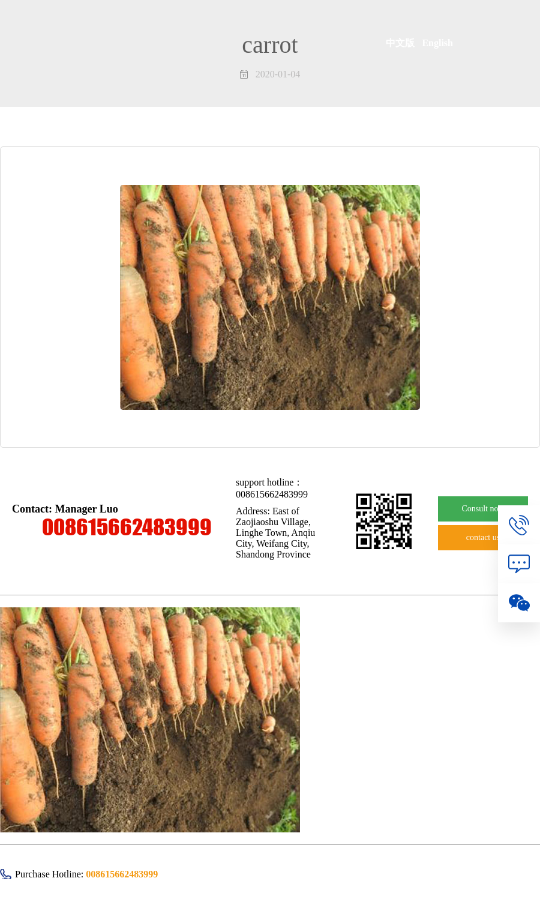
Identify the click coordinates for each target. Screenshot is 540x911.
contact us (483, 537)
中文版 (404, 43)
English (437, 43)
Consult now (482, 508)
